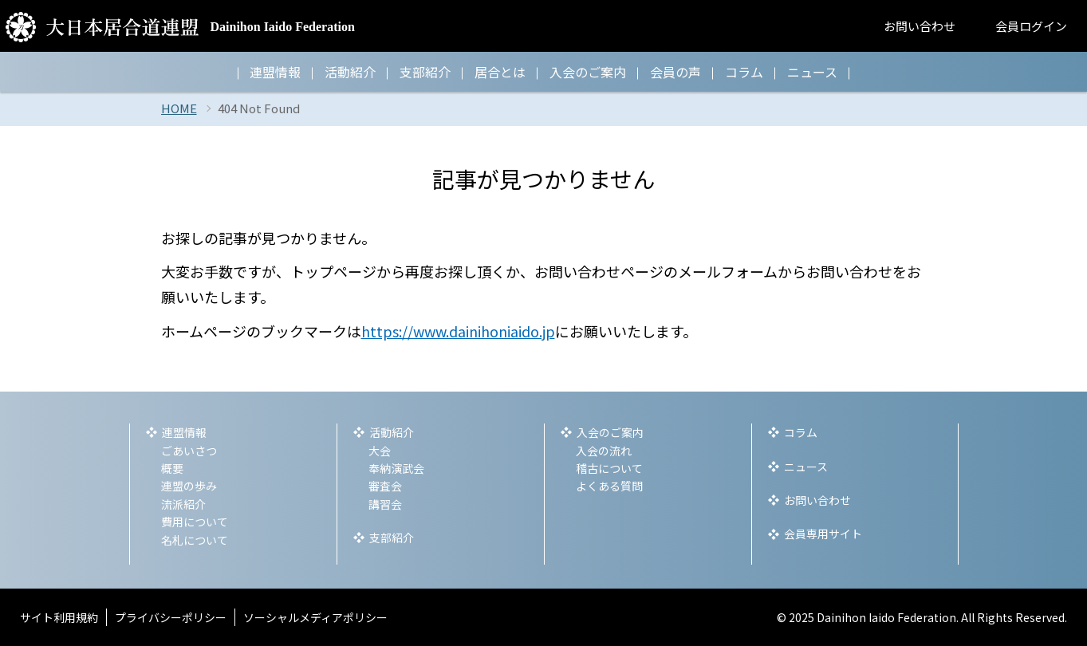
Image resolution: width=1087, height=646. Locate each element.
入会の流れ (604, 451)
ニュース (812, 71)
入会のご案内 (587, 71)
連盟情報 (275, 71)
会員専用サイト (823, 534)
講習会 (385, 504)
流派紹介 (183, 504)
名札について (194, 540)
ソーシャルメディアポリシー (315, 617)
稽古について (609, 468)
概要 (172, 468)
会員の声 (675, 71)
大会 (379, 451)
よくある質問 (609, 486)
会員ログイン (1031, 26)
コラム (744, 71)
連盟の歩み (189, 486)
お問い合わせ (919, 26)
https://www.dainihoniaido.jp (458, 331)
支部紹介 (425, 71)
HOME (179, 108)
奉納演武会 (396, 468)
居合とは (500, 71)
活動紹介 (350, 71)
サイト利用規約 (59, 617)
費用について (194, 522)
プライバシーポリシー (170, 617)
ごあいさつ (189, 451)
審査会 (385, 486)
